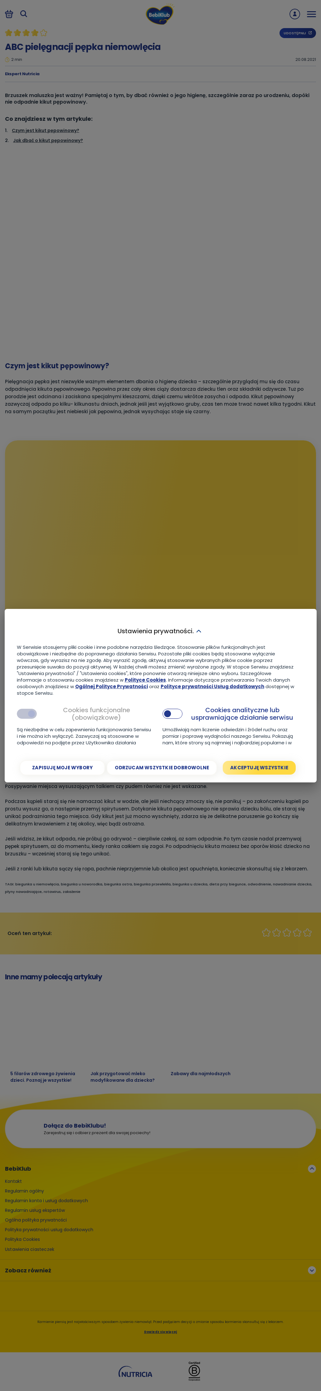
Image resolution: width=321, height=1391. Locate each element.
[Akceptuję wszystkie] (259, 767)
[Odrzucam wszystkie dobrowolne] (162, 767)
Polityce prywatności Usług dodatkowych (212, 686)
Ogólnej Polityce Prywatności (111, 686)
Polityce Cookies (145, 680)
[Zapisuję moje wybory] (62, 767)
